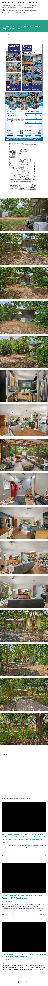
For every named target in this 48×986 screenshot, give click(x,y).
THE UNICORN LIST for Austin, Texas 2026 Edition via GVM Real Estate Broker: (24, 955)
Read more (43, 855)
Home (4, 16)
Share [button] (42, 750)
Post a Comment (11, 855)
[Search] (42, 3)
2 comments (10, 973)
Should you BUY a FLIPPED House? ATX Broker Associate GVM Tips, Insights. (22, 896)
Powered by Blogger (24, 981)
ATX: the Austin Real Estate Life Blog (20, 2)
